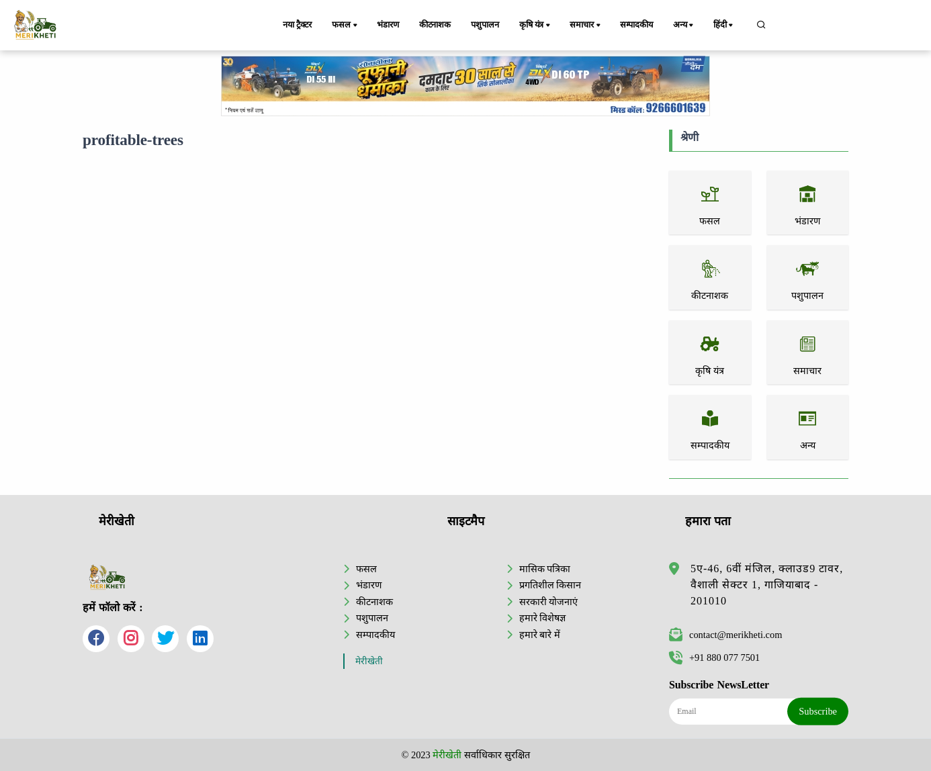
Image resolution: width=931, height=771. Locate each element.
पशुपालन (484, 25)
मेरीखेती (369, 661)
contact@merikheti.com (725, 634)
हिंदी (724, 25)
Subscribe (818, 711)
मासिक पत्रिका (545, 568)
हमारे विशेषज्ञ (542, 618)
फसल (345, 25)
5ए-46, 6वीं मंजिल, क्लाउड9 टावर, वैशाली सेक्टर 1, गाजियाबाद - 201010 (767, 584)
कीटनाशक (435, 25)
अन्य (684, 25)
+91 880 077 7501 (714, 657)
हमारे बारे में (539, 634)
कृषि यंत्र (535, 25)
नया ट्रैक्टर (297, 25)
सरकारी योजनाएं (548, 601)
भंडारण (387, 25)
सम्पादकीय (636, 25)
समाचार (586, 25)
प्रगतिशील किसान (550, 585)
